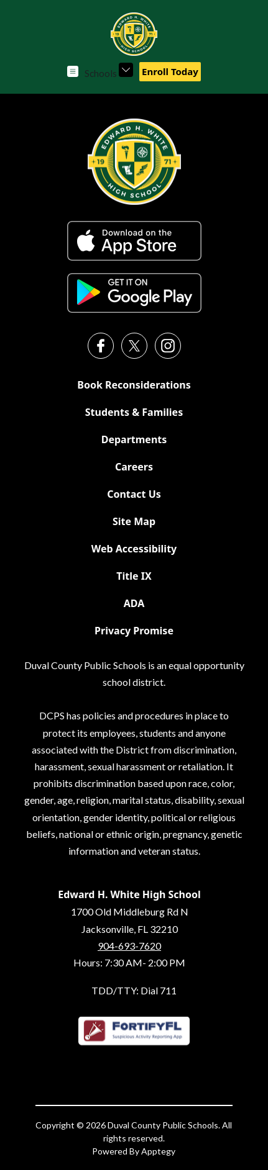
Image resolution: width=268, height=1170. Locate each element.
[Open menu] (72, 71)
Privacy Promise (134, 630)
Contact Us (134, 494)
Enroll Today (170, 71)
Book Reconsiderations (133, 385)
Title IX (133, 576)
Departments (134, 439)
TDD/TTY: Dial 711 (134, 990)
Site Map (134, 521)
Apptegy (158, 1151)
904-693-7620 (129, 946)
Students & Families (134, 412)
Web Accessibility (134, 549)
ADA (134, 603)
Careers (134, 467)
